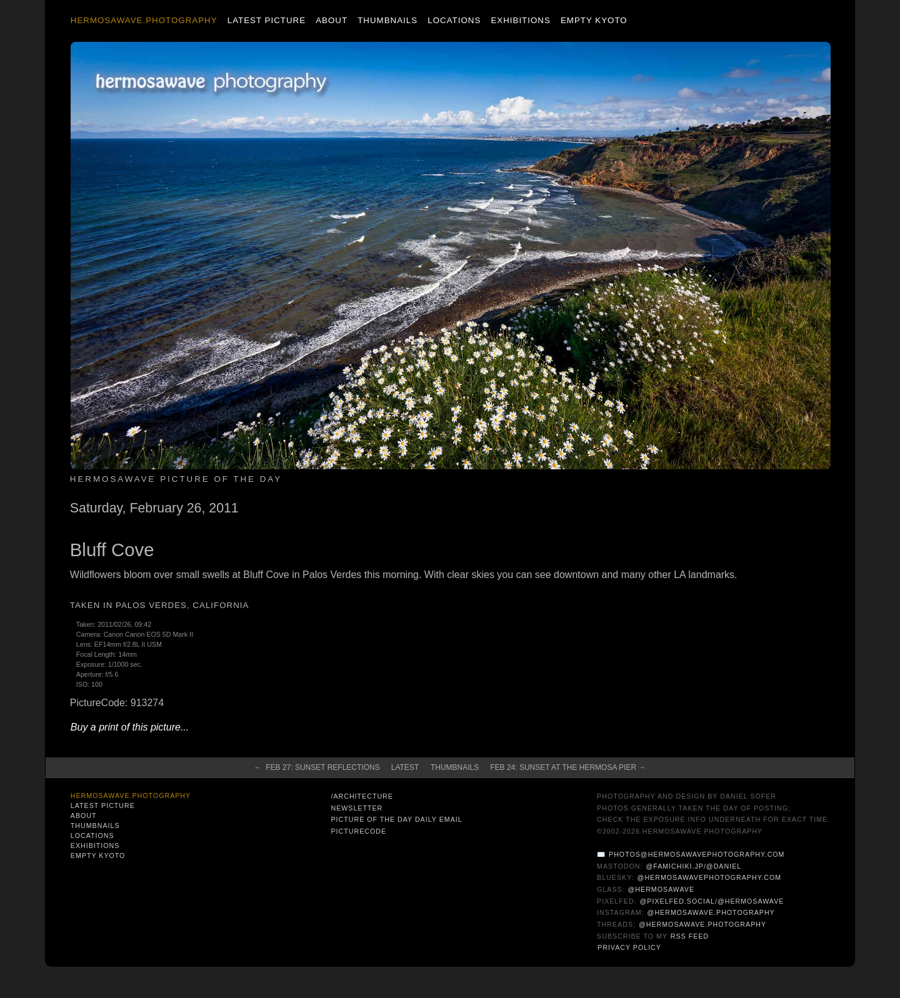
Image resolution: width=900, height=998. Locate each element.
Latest (405, 767)
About (332, 20)
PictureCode (358, 831)
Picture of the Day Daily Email (396, 819)
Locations (454, 20)
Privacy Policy (629, 947)
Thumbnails (388, 20)
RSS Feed (690, 936)
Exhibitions (520, 20)
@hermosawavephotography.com (710, 877)
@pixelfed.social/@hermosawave (712, 901)
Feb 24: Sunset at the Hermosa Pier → (568, 767)
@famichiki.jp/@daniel (693, 866)
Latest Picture (267, 20)
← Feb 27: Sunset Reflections (317, 767)
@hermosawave (661, 889)
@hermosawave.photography (711, 912)
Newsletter (356, 808)
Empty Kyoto (594, 20)
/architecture (361, 796)
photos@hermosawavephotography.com (696, 854)
